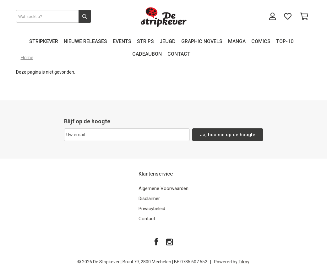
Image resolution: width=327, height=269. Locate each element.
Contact (147, 218)
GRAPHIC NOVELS (201, 41)
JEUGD (168, 41)
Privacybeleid (152, 208)
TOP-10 (284, 41)
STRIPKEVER (43, 41)
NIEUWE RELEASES (85, 41)
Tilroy (243, 261)
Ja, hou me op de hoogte (227, 134)
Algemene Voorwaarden (163, 188)
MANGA (237, 41)
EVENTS (122, 41)
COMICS (260, 41)
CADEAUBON (147, 54)
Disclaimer (149, 198)
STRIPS (145, 41)
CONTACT (178, 54)
